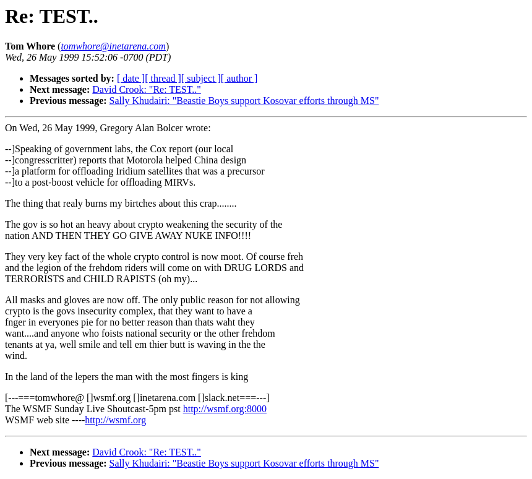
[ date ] (131, 78)
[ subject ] (201, 78)
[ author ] (239, 78)
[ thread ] (163, 78)
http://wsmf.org (115, 420)
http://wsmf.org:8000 (225, 408)
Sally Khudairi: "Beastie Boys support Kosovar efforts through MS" (244, 100)
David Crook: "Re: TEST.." (146, 89)
